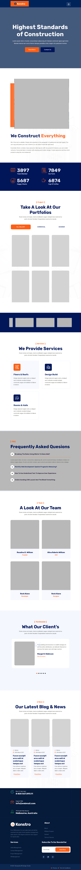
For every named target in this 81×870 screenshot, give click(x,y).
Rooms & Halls (21, 405)
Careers (46, 834)
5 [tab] (43, 673)
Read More (32, 49)
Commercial (41, 227)
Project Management (16, 853)
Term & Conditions (65, 868)
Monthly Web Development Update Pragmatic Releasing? (36, 467)
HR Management (15, 856)
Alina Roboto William (56, 552)
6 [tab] (45, 673)
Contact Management (17, 850)
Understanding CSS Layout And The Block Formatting (35, 480)
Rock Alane (25, 594)
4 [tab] (41, 673)
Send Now (62, 849)
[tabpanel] (40, 653)
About (46, 828)
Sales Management (16, 847)
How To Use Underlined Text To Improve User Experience (35, 473)
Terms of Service (49, 837)
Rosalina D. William (25, 552)
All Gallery (21, 227)
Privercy (55, 868)
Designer (62, 227)
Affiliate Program (49, 831)
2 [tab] (38, 673)
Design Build (51, 374)
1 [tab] (36, 673)
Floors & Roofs (21, 374)
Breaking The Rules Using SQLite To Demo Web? (32, 454)
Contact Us (47, 49)
